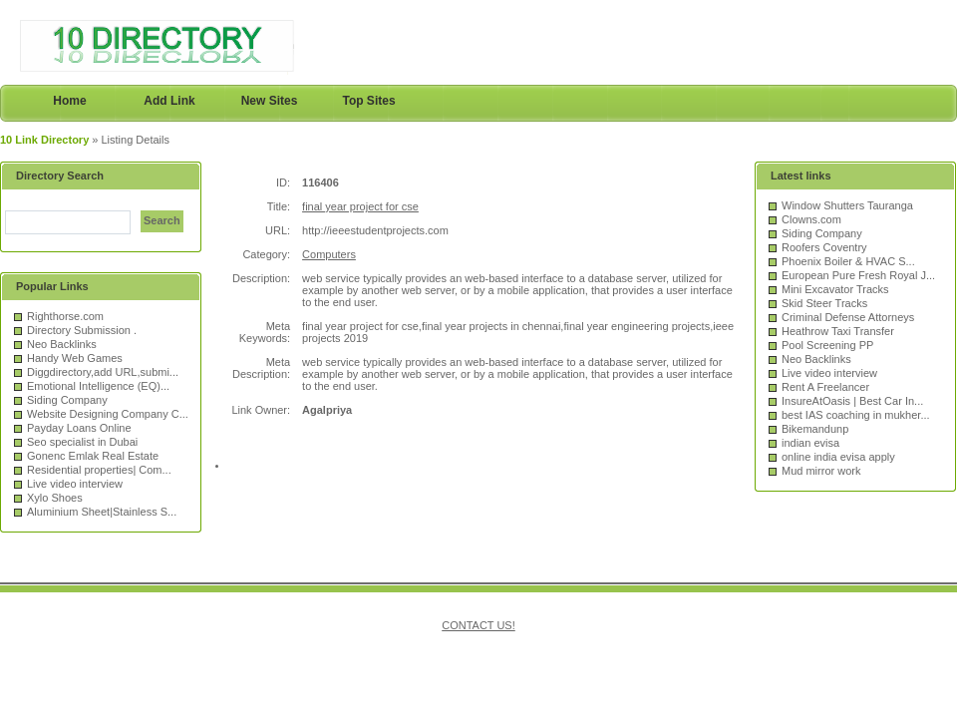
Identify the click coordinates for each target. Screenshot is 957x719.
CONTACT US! (478, 625)
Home (69, 101)
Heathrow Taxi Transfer (838, 331)
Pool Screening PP (827, 345)
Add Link (169, 101)
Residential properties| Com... (99, 470)
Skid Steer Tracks (824, 303)
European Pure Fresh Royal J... (858, 275)
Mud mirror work (821, 471)
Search (162, 220)
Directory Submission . (82, 330)
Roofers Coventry (824, 247)
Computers (329, 254)
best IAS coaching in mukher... (856, 415)
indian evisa (810, 443)
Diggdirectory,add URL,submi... (102, 372)
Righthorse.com (65, 316)
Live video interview (75, 484)
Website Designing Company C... (107, 414)
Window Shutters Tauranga (847, 205)
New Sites (269, 101)
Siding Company (67, 400)
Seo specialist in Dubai (82, 442)
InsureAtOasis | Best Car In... (852, 401)
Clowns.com (811, 219)
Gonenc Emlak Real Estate (93, 456)
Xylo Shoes (55, 498)
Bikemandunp (815, 429)
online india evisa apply (838, 457)
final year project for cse (360, 206)
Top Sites (368, 101)
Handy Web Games (75, 358)
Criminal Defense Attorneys (848, 317)
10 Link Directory (44, 140)
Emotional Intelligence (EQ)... (98, 386)
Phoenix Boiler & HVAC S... (848, 261)
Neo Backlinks (62, 344)
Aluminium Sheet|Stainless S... (101, 512)
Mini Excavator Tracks (835, 289)
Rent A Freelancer (825, 387)
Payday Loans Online (79, 428)
